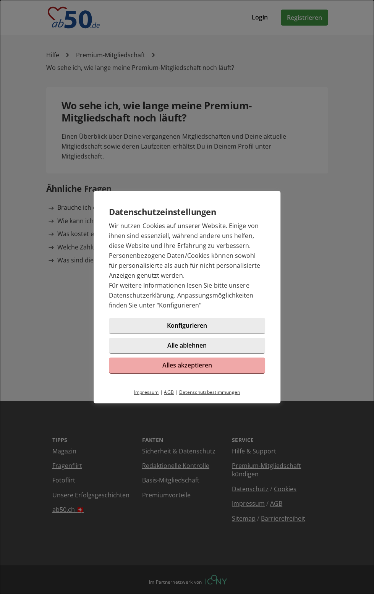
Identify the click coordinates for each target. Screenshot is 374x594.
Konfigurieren (179, 305)
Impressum (146, 392)
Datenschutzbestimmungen (209, 392)
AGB (169, 392)
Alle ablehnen (187, 345)
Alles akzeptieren (187, 365)
